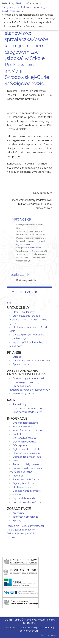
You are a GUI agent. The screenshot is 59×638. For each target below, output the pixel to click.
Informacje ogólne (23, 426)
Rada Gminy (19, 404)
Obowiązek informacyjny (21, 529)
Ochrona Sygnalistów (25, 438)
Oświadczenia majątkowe (27, 456)
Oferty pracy (20, 445)
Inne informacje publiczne (27, 430)
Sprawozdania (21, 364)
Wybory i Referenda (24, 498)
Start (9, 302)
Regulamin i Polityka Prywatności (25, 526)
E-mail (51, 89)
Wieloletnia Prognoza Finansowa (31, 360)
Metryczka (21, 219)
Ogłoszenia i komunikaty (26, 449)
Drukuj (47, 89)
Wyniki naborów (34, 248)
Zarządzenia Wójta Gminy (27, 502)
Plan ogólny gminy (23, 393)
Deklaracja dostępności (20, 533)
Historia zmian (24, 291)
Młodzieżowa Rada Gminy (27, 412)
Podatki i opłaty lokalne (26, 464)
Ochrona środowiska (24, 441)
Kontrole (17, 434)
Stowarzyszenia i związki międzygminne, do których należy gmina (28, 319)
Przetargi (18, 475)
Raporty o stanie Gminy (26, 479)
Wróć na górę (48, 635)
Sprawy (17, 520)
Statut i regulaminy (23, 312)
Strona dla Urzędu (15, 627)
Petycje (17, 460)
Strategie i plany (22, 487)
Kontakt (11, 537)
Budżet (17, 356)
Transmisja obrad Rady (32, 408)
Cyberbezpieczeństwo (25, 422)
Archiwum (18, 513)
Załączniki (20, 274)
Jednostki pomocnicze (25, 516)
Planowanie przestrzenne (27, 453)
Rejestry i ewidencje (24, 483)
